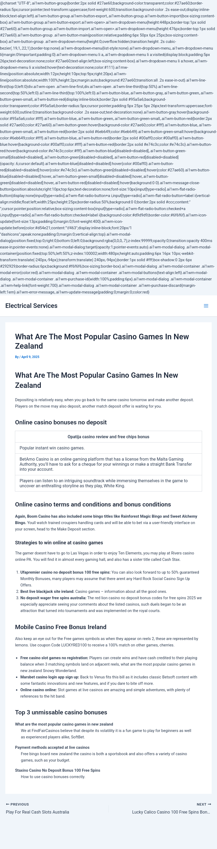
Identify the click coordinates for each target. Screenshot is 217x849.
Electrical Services (31, 305)
